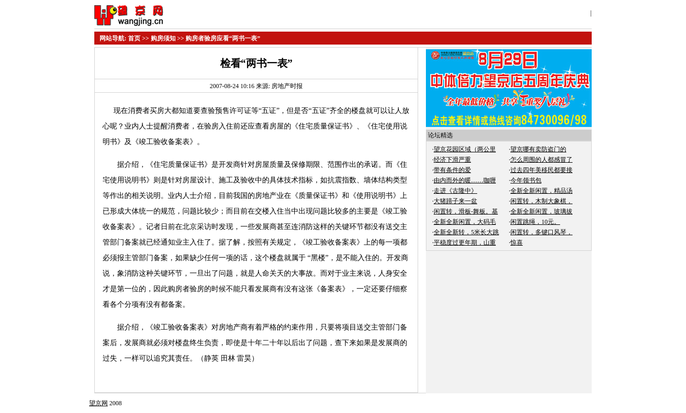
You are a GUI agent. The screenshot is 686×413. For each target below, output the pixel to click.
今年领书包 (525, 180)
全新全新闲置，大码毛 (465, 221)
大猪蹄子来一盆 (455, 201)
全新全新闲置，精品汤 (541, 190)
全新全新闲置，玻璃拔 (541, 211)
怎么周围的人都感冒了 (541, 159)
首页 (134, 38)
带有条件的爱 (452, 170)
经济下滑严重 (452, 159)
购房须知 (163, 38)
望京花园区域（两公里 (465, 149)
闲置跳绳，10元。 (535, 221)
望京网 (98, 403)
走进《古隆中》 (455, 190)
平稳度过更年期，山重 (465, 242)
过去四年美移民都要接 (541, 170)
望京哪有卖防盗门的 (538, 149)
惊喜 (516, 242)
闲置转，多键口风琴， (541, 232)
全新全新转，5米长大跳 (466, 232)
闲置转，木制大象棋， (541, 201)
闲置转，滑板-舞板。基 (466, 211)
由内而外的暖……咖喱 (465, 180)
